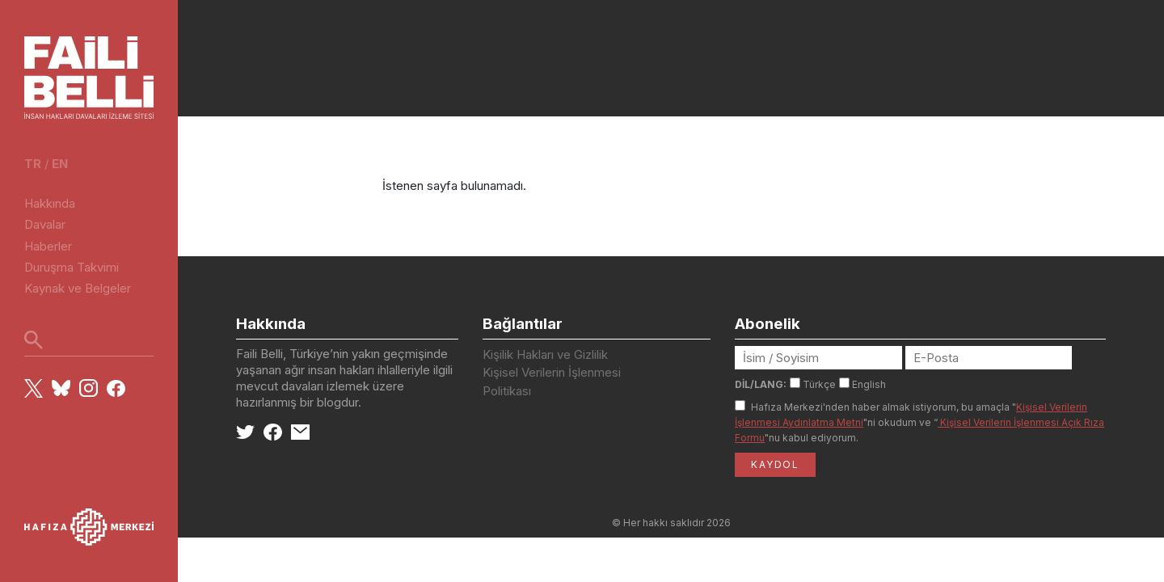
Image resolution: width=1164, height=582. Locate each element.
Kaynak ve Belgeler (77, 288)
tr (32, 163)
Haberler (48, 246)
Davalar (44, 224)
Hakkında (49, 203)
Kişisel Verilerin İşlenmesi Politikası (552, 382)
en (60, 163)
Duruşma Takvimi (71, 267)
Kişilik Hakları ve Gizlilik (545, 354)
